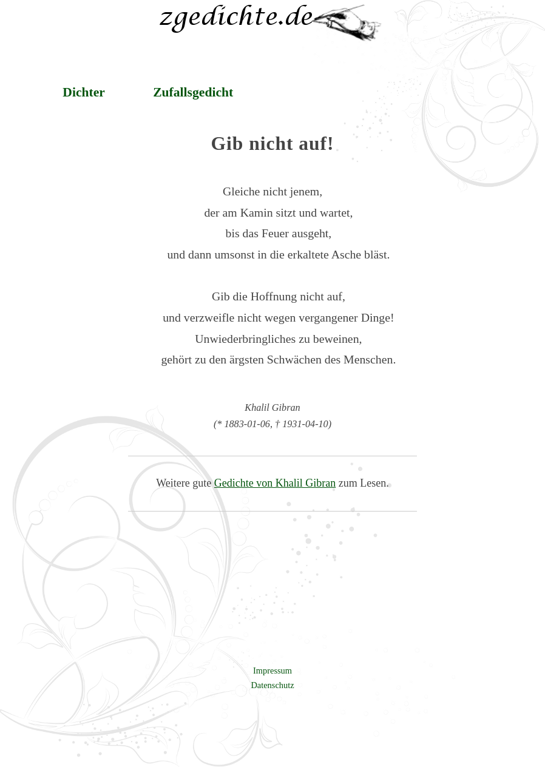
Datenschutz (272, 685)
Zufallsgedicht (193, 92)
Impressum (272, 670)
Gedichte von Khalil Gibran (275, 483)
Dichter (84, 92)
